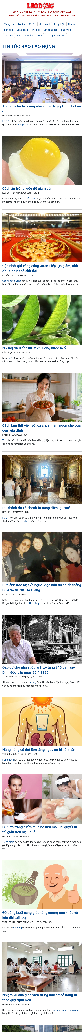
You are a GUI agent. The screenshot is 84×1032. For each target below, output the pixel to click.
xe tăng (32, 682)
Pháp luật (59, 24)
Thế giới (36, 29)
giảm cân (30, 198)
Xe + (40, 35)
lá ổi (11, 358)
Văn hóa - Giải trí (25, 35)
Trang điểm (8, 842)
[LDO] (42, 78)
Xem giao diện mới (56, 35)
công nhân (23, 124)
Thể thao (8, 35)
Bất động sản (50, 29)
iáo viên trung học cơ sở (65, 1010)
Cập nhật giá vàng (11, 280)
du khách (25, 521)
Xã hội (31, 24)
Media (21, 24)
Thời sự (72, 24)
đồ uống (17, 927)
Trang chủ (9, 24)
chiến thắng (33, 603)
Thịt (4, 440)
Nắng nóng (8, 759)
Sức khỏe (66, 29)
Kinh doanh (44, 24)
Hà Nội (5, 121)
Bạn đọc (8, 29)
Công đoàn (22, 29)
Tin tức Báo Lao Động (28, 46)
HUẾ (4, 517)
